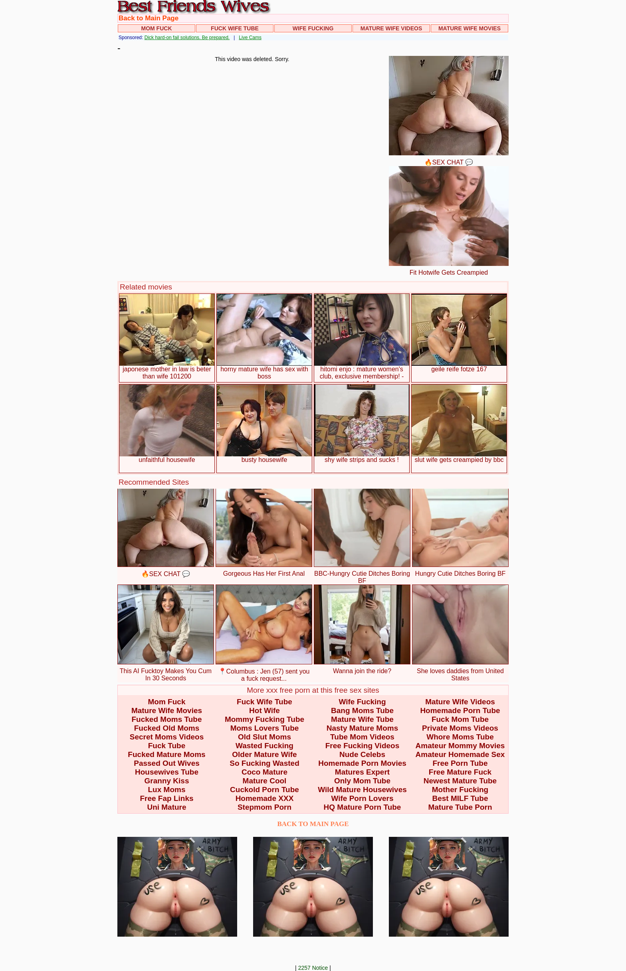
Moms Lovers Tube (264, 728)
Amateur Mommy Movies (460, 745)
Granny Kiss (167, 781)
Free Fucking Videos (362, 745)
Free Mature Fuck (460, 772)
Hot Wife (264, 710)
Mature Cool (265, 781)
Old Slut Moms (264, 737)
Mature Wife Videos (391, 28)
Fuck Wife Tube (235, 28)
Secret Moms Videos (167, 737)
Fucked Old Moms (167, 728)
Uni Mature (166, 807)
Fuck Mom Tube (460, 719)
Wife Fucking (313, 28)
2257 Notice (313, 968)
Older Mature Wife (264, 754)
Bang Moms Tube (362, 710)
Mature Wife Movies (469, 28)
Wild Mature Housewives (362, 789)
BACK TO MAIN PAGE (313, 824)
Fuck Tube (167, 745)
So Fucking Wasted (264, 763)
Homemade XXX (265, 798)
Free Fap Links (166, 798)
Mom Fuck (156, 28)
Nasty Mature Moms (362, 728)
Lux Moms (167, 789)
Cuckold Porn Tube (264, 789)
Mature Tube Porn (460, 807)
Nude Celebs (362, 754)
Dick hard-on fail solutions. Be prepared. (187, 37)
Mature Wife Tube (362, 719)
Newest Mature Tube (460, 781)
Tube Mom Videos (362, 737)
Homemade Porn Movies (362, 763)
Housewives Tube (166, 772)
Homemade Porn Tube (460, 710)
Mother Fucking (460, 789)
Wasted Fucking (264, 745)
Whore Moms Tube (460, 737)
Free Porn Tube (460, 763)
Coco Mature (264, 772)
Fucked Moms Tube (167, 719)
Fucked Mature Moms (166, 754)
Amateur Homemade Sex (460, 754)
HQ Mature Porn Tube (362, 807)
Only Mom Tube (362, 781)
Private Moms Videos (460, 728)
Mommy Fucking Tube (264, 719)
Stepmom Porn (264, 807)
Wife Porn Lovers (362, 798)
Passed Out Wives (167, 763)
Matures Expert (362, 772)
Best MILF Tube (460, 798)
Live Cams (250, 37)
